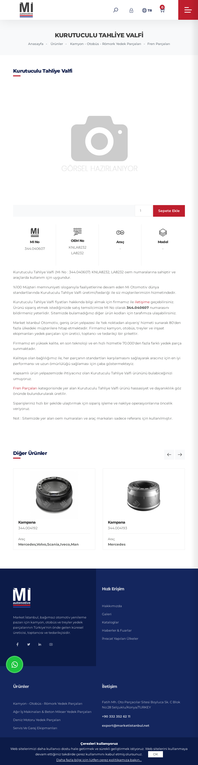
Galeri (107, 614)
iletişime (142, 302)
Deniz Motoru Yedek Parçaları (37, 720)
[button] (169, 455)
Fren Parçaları (158, 44)
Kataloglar (110, 622)
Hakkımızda (112, 606)
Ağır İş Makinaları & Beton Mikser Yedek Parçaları (52, 712)
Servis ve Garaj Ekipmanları (35, 728)
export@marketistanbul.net (125, 725)
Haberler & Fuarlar (117, 630)
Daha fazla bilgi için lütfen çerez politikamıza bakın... (99, 760)
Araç (21, 539)
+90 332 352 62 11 (116, 716)
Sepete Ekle (169, 211)
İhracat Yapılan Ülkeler (120, 638)
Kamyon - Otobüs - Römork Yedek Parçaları (105, 44)
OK (155, 754)
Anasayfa (35, 44)
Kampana (26, 522)
